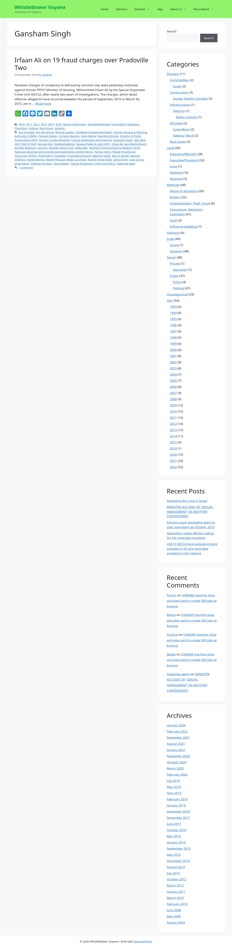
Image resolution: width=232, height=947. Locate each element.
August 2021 (176, 744)
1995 (173, 319)
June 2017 (174, 824)
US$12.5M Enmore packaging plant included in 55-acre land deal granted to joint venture (192, 548)
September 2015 (178, 848)
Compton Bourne (69, 136)
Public (174, 276)
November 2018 (178, 811)
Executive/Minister (99, 124)
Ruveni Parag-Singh (100, 159)
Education (180, 270)
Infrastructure (180, 105)
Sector (171, 257)
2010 (22, 124)
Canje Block (181, 129)
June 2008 (174, 910)
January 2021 (176, 750)
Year (170, 300)
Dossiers (144, 9)
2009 (173, 405)
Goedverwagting (64, 144)
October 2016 (176, 830)
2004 (173, 374)
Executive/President (184, 160)
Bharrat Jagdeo (64, 132)
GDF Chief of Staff (25, 144)
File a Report (205, 9)
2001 (173, 356)
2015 (58, 124)
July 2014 (173, 873)
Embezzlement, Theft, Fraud (190, 203)
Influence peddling (183, 226)
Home (105, 9)
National (176, 172)
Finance (172, 634)
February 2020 (177, 774)
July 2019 (173, 781)
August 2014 (176, 867)
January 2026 (176, 725)
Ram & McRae (120, 156)
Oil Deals (176, 123)
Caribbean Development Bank (93, 132)
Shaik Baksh (21, 163)
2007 (173, 393)
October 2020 (176, 762)
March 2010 (175, 898)
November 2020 (178, 756)
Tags (160, 9)
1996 (173, 325)
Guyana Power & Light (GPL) (93, 144)
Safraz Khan (120, 159)
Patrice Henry (102, 152)
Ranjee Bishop (36, 159)
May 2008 (174, 916)
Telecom (179, 111)
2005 (173, 381)
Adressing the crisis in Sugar (187, 501)
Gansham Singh (122, 140)
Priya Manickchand (79, 156)
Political (33, 128)
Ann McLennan (45, 132)
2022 (173, 467)
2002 (173, 362)
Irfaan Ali (117, 144)
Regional (176, 179)
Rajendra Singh (101, 156)
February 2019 (177, 799)
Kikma (171, 615)
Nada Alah (81, 148)
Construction (179, 92)
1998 (173, 337)
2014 (51, 124)
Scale (170, 239)
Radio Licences (186, 117)
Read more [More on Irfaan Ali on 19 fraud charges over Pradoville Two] (43, 104)
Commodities (179, 80)
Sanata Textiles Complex (190, 98)
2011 (29, 124)
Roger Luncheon (77, 159)
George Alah (45, 144)
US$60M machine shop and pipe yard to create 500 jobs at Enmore (192, 600)
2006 (173, 387)
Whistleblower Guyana (39, 7)
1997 (173, 331)
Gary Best (140, 140)
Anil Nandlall (26, 132)
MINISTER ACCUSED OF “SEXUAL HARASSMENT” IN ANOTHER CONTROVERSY (190, 511)
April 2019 (174, 793)
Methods (173, 185)
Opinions (121, 9)
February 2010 (177, 904)
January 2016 (176, 842)
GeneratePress (143, 941)
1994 (173, 313)
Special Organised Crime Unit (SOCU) (93, 163)
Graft (173, 220)
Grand (174, 245)
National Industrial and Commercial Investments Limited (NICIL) (53, 152)
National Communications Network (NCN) (114, 148)
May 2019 (174, 787)
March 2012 (175, 885)
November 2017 (178, 818)
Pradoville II (45, 156)
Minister (53, 148)
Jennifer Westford (25, 148)
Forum (171, 595)
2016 (173, 448)
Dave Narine (88, 136)
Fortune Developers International (91, 140)
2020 (173, 454)
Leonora (42, 148)
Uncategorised (177, 294)
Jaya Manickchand (135, 144)
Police (177, 282)
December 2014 (178, 861)
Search (172, 31)
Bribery (175, 197)
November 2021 (178, 737)
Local (173, 166)
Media (171, 654)
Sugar (177, 86)
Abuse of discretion (74, 124)
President (60, 156)
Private (175, 263)
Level (170, 148)
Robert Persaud (55, 159)
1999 (173, 344)
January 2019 (176, 805)
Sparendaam (61, 163)
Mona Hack (67, 148)
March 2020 (175, 768)
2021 (173, 461)
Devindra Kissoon (108, 136)
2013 (44, 124)
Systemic (59, 128)
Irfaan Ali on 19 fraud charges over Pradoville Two (81, 64)
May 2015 (174, 855)
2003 (173, 368)
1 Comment (26, 167)
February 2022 (177, 731)
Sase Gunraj (136, 159)
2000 (173, 350)
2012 (36, 124)
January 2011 (176, 892)
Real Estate (46, 128)
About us (180, 9)
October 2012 (176, 879)
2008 (173, 399)
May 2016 (174, 836)
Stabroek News (126, 163)
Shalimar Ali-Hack (41, 163)
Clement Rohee (47, 136)
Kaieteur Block (183, 135)
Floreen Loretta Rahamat (54, 140)
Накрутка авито (178, 674)
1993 (173, 307)
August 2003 (176, 922)
